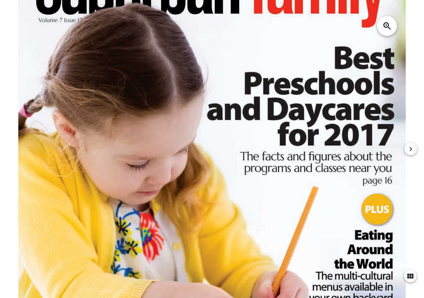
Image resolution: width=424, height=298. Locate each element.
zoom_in (387, 26)
